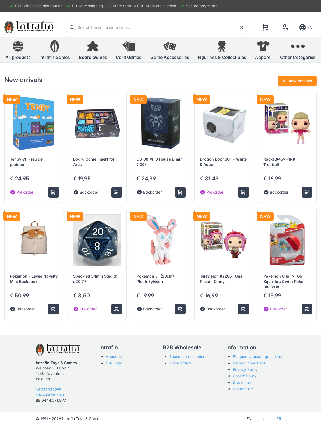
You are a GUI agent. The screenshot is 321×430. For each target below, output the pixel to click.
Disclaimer (242, 382)
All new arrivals (297, 81)
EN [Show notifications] (305, 27)
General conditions (249, 363)
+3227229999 (48, 389)
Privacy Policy (245, 369)
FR (279, 418)
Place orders (180, 363)
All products (18, 50)
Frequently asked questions (257, 356)
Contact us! (243, 388)
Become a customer (186, 356)
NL (264, 418)
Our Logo (114, 363)
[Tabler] (29, 27)
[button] (54, 50)
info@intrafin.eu (50, 395)
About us (114, 356)
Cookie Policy (244, 376)
